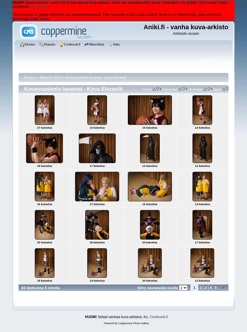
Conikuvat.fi (39, 7)
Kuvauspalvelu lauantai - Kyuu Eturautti (95, 78)
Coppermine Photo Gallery (133, 323)
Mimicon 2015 (50, 78)
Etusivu (30, 78)
